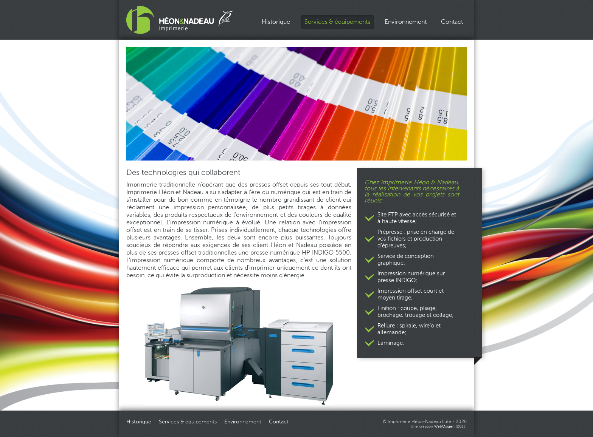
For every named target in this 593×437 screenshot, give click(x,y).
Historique (276, 22)
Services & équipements (337, 22)
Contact (452, 22)
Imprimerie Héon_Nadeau (179, 20)
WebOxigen (444, 426)
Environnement (406, 22)
